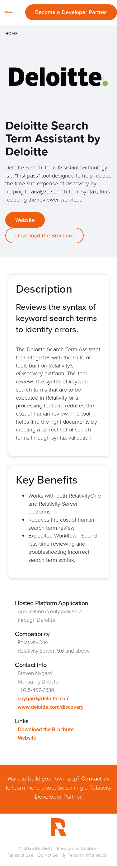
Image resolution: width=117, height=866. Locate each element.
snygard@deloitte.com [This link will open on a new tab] (44, 699)
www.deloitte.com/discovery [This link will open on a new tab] (51, 707)
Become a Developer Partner (71, 12)
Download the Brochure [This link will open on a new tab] (44, 235)
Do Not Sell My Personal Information (73, 855)
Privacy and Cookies (77, 848)
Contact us (95, 778)
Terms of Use (20, 855)
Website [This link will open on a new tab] (25, 220)
